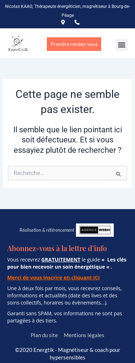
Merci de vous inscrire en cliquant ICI (53, 277)
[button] (122, 45)
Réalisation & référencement (46, 230)
